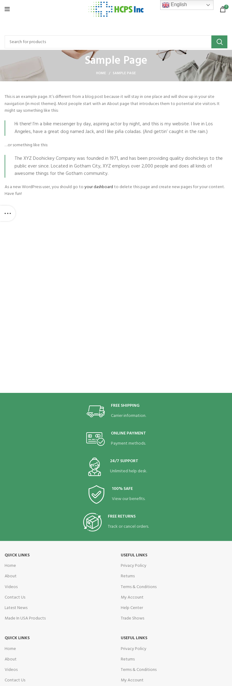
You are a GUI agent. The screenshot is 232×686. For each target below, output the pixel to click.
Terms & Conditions (139, 587)
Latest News (16, 607)
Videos (11, 587)
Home (101, 73)
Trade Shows (132, 618)
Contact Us (15, 597)
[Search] (116, 41)
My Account (132, 597)
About (11, 576)
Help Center (132, 607)
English (174, 5)
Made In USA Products (25, 618)
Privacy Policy (133, 565)
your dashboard (98, 187)
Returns (128, 576)
